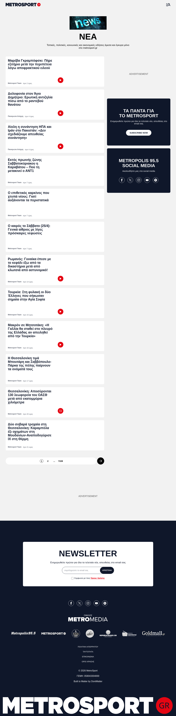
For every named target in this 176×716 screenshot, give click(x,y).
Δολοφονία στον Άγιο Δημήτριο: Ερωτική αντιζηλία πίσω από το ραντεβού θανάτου (30, 99)
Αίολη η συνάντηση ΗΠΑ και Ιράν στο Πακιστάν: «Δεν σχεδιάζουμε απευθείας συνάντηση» (29, 132)
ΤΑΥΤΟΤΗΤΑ (88, 652)
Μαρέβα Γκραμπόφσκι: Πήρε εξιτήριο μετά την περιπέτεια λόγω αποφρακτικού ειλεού (30, 64)
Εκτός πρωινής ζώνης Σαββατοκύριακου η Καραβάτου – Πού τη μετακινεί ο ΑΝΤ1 (25, 165)
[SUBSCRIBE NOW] (138, 133)
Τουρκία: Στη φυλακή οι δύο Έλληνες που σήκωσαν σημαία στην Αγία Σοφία (29, 295)
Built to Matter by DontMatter (88, 681)
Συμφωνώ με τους (89, 578)
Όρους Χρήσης (98, 578)
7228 (60, 461)
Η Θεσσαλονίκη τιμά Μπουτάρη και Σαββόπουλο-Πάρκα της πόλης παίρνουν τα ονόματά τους (29, 363)
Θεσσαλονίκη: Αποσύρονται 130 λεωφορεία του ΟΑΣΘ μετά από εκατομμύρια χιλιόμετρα (29, 396)
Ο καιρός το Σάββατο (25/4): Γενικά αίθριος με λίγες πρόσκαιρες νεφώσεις (29, 229)
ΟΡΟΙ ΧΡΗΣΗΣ (88, 662)
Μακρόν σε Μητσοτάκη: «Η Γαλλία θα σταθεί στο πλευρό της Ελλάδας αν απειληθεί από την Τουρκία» (30, 330)
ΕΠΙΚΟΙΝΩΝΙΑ (88, 657)
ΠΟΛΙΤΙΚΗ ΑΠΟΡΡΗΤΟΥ (88, 647)
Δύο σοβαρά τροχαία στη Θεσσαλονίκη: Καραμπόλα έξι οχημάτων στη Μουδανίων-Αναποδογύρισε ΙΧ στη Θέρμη (29, 431)
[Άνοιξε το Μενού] (168, 4)
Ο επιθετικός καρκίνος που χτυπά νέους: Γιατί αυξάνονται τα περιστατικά (28, 196)
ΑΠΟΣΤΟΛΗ (107, 570)
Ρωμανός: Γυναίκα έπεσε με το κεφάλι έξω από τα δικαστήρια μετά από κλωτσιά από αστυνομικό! (29, 264)
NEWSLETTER (88, 553)
